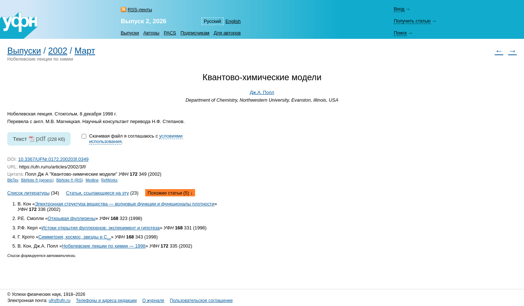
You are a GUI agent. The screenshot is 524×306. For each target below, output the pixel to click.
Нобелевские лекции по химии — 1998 (103, 246)
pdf (40, 138)
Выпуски (130, 33)
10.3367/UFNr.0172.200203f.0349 (53, 159)
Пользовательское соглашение (201, 300)
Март (85, 51)
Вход (399, 9)
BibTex (13, 180)
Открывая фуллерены (71, 218)
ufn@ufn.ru (60, 300)
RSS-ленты (140, 9)
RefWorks (109, 180)
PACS (170, 33)
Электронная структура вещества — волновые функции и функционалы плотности (124, 204)
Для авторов (227, 33)
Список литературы (28, 193)
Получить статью (412, 21)
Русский (212, 21)
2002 (57, 51)
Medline (92, 180)
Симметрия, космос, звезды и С (75, 237)
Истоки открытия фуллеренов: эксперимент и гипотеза (100, 227)
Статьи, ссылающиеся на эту (97, 193)
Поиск (400, 33)
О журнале (153, 300)
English (233, 21)
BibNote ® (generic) (37, 180)
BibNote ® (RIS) (69, 180)
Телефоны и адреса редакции (106, 300)
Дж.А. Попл (262, 92)
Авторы (151, 33)
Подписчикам (194, 33)
